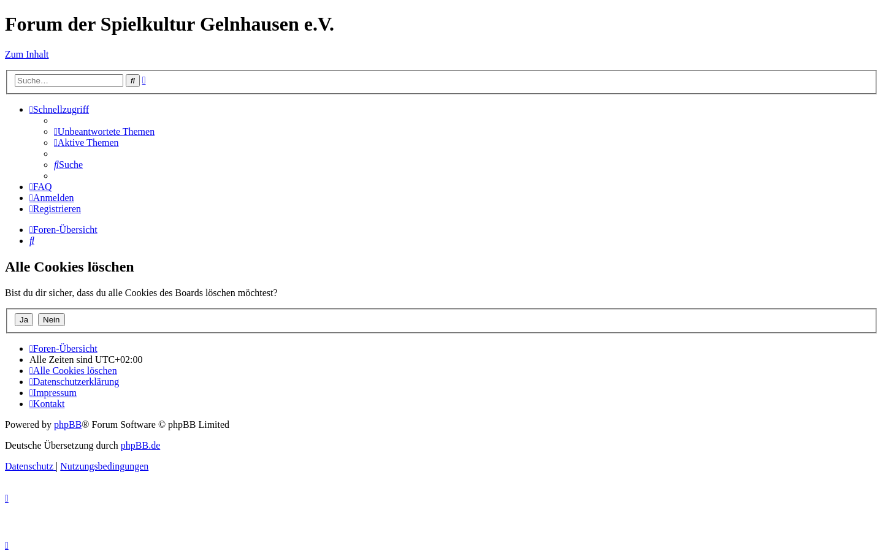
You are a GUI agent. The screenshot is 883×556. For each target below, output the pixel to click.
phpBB (68, 424)
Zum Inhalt (27, 54)
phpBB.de (140, 445)
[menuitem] (104, 131)
